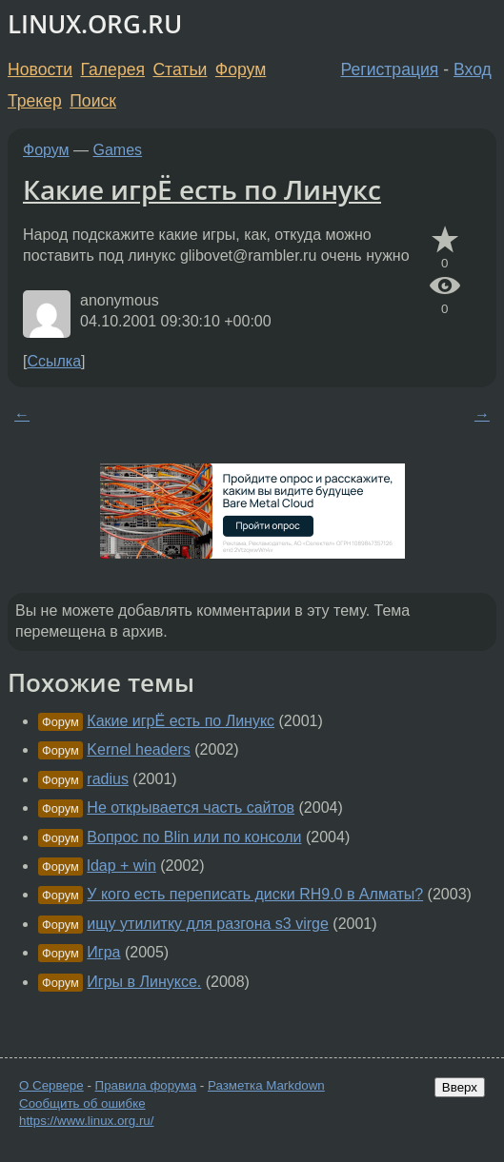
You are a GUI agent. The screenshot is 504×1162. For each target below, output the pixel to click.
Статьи (179, 69)
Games (118, 150)
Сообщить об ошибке (82, 1103)
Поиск (93, 100)
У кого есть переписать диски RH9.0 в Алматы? (255, 894)
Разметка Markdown (266, 1085)
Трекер (35, 100)
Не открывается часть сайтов (190, 807)
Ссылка (54, 361)
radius (108, 779)
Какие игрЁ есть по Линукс (202, 189)
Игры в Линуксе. (144, 982)
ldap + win (121, 865)
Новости (40, 69)
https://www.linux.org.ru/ (86, 1120)
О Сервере (51, 1085)
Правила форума (146, 1085)
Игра (103, 952)
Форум (240, 69)
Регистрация (390, 69)
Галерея (113, 69)
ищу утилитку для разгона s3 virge (208, 924)
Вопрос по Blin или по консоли (194, 837)
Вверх (459, 1087)
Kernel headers (139, 749)
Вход (473, 69)
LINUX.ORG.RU (95, 24)
